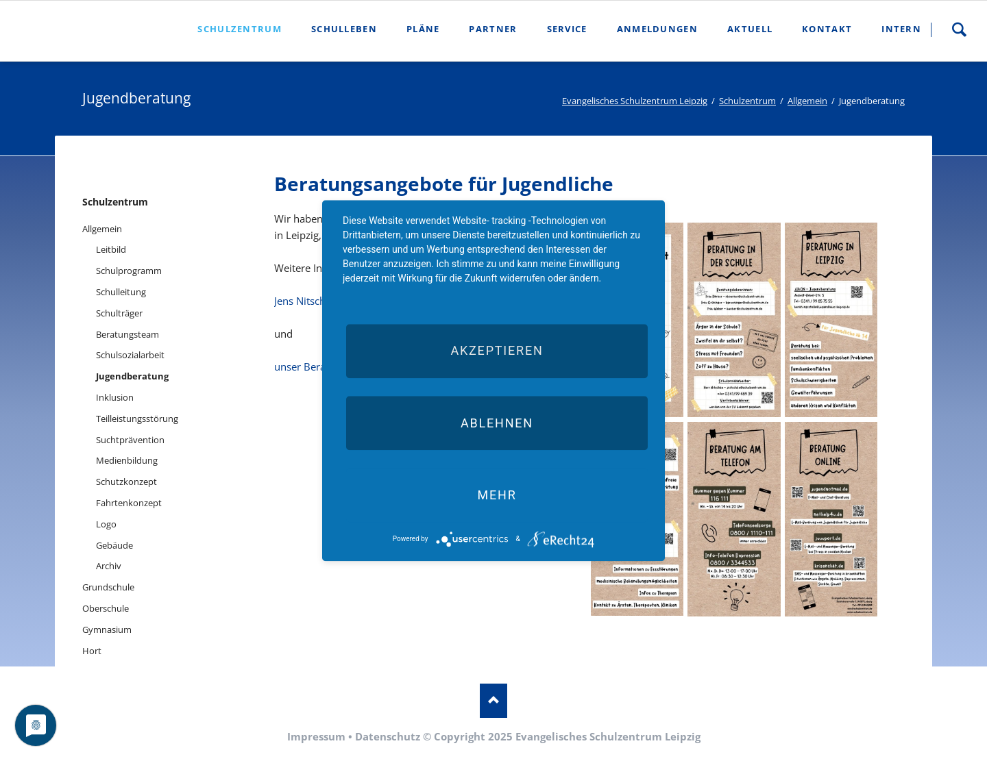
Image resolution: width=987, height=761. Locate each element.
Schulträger (119, 313)
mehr (496, 495)
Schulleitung (121, 292)
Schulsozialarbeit (130, 355)
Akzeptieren (496, 351)
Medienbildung (127, 460)
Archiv (108, 566)
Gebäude (114, 545)
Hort (91, 651)
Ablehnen (497, 423)
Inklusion (115, 397)
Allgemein (807, 101)
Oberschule (105, 608)
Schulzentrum (747, 101)
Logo (106, 524)
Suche (959, 29)
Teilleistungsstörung (137, 418)
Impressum (316, 736)
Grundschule (108, 587)
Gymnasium (107, 629)
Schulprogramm (129, 270)
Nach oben (493, 701)
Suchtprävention (130, 440)
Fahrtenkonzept (129, 503)
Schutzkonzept (126, 481)
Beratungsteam (127, 334)
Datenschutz (387, 736)
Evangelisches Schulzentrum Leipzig (634, 101)
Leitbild (111, 249)
